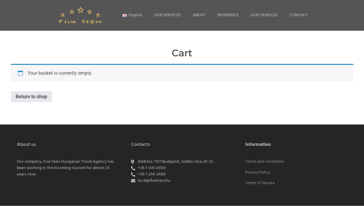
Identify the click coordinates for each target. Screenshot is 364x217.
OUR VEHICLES (264, 15)
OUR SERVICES (167, 15)
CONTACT (298, 15)
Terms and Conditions (264, 161)
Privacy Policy (257, 172)
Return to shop (31, 96)
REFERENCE (228, 15)
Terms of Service (260, 183)
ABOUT (199, 15)
